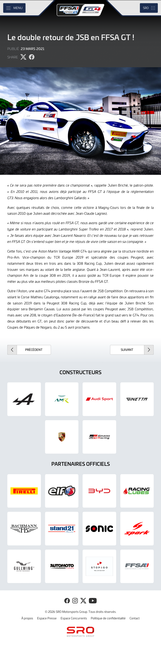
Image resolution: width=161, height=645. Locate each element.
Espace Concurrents (74, 618)
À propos (27, 618)
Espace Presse (47, 618)
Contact (135, 618)
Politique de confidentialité (108, 618)
